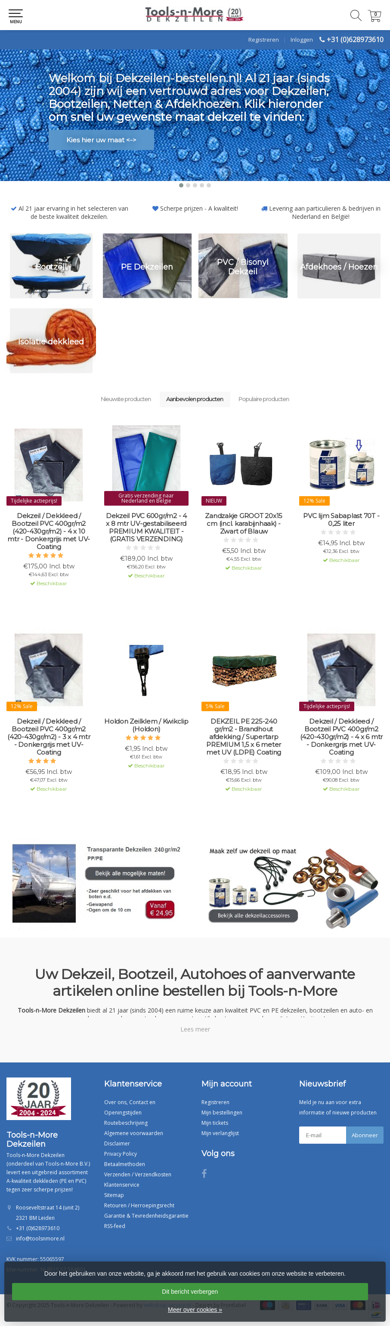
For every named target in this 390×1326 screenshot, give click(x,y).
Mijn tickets (214, 1122)
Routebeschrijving (126, 1122)
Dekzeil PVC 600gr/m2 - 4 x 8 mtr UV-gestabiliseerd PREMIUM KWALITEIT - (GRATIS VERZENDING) (146, 527)
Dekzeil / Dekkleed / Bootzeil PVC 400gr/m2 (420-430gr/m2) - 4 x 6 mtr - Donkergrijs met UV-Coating (341, 737)
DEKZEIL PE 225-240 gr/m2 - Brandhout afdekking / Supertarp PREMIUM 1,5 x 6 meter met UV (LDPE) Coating (243, 737)
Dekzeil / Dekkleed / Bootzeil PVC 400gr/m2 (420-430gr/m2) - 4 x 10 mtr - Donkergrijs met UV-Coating (48, 531)
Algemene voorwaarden (133, 1133)
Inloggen (302, 39)
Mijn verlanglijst (220, 1133)
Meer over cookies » (195, 1309)
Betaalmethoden (124, 1164)
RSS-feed (114, 1226)
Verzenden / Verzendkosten (137, 1174)
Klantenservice (121, 1184)
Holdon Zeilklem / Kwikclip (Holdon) (146, 725)
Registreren (263, 39)
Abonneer (365, 1135)
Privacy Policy (120, 1153)
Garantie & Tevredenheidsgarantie (146, 1215)
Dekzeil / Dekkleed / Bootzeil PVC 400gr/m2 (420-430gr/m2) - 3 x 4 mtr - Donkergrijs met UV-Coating (48, 737)
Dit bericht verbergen (190, 1291)
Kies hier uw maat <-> (101, 140)
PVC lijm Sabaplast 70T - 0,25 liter (341, 520)
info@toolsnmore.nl (40, 1238)
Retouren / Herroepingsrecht (139, 1205)
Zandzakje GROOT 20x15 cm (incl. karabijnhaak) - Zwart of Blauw (243, 523)
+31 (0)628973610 (355, 39)
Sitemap (114, 1195)
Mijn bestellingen (221, 1112)
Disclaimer (117, 1143)
